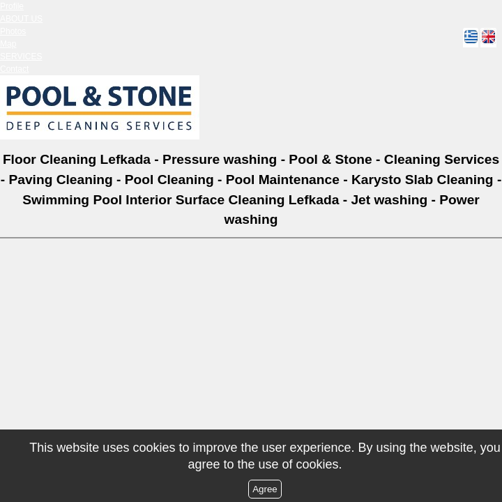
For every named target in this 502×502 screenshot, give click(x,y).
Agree (264, 489)
